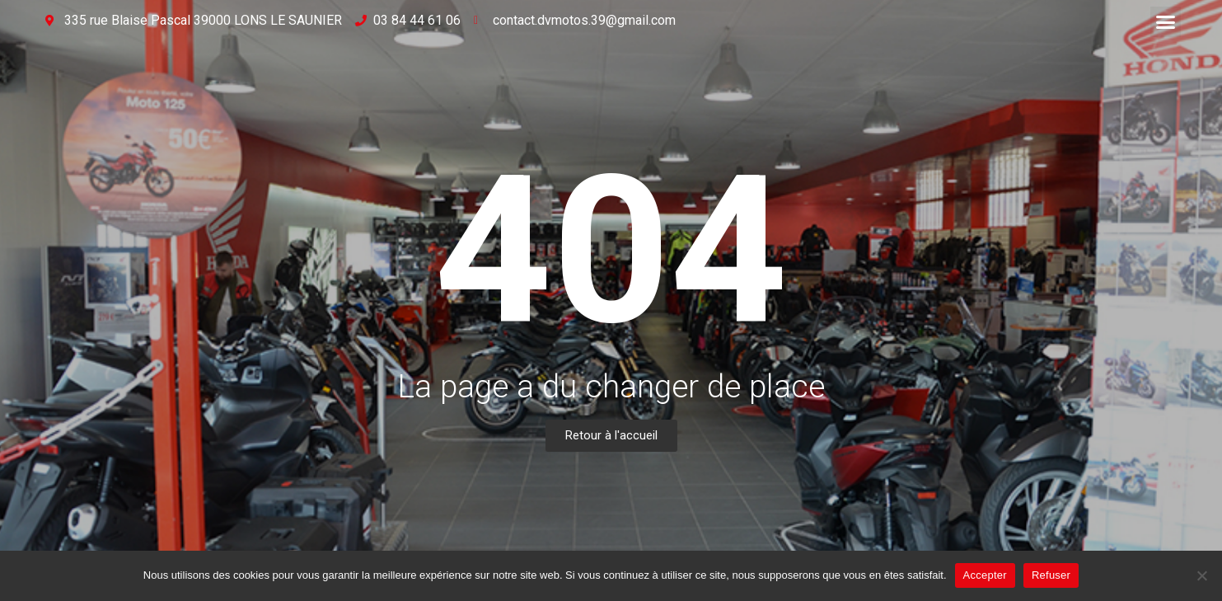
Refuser (1051, 575)
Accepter (985, 575)
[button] (1166, 22)
